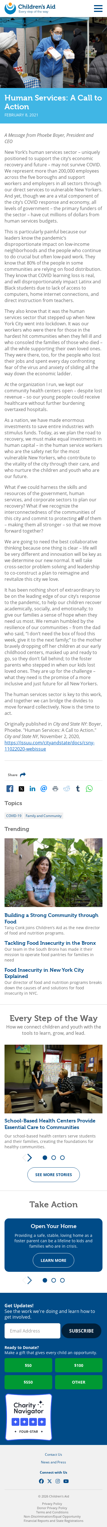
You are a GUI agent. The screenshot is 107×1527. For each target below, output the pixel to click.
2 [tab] (55, 1158)
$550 (28, 1382)
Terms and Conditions (52, 1512)
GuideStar (78, 1417)
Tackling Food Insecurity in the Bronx (50, 943)
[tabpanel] (53, 1097)
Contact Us (53, 1454)
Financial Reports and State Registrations (53, 1520)
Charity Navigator (28, 1417)
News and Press (53, 1462)
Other (78, 1382)
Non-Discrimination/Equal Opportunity (52, 1516)
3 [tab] (64, 1158)
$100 (78, 1365)
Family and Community (44, 815)
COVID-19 (13, 815)
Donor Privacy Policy (52, 1508)
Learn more (53, 1260)
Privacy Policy (52, 1503)
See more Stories (53, 1174)
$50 (28, 1365)
